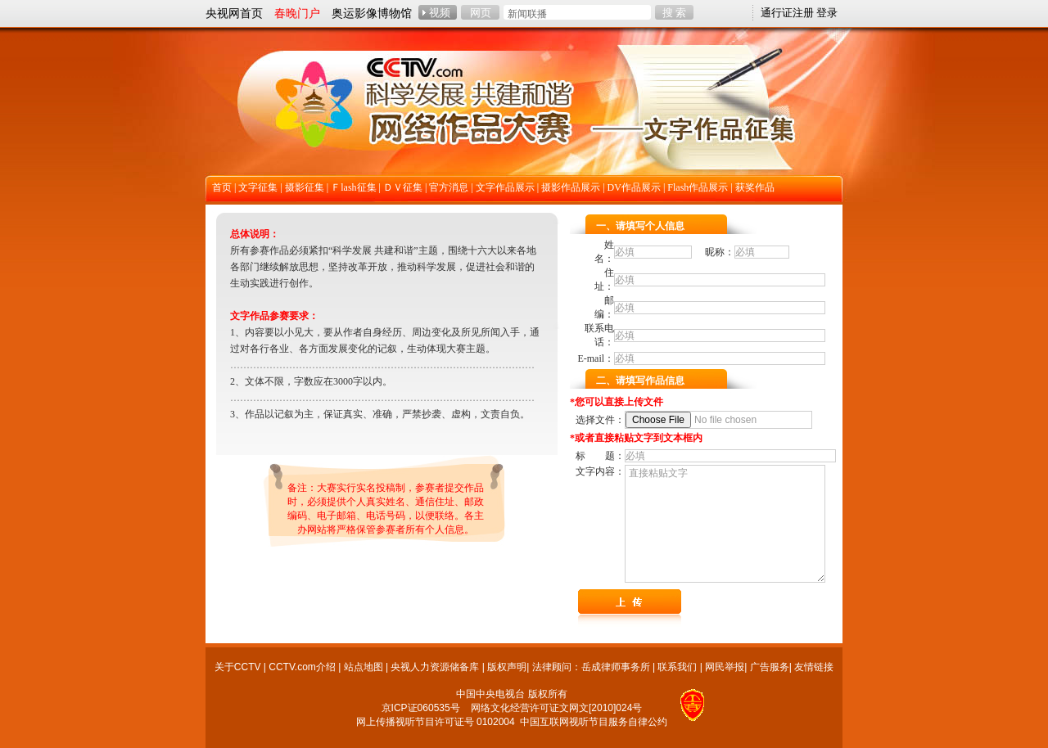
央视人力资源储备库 (435, 667)
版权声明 (506, 667)
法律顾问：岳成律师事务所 (591, 667)
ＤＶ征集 (402, 187)
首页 (222, 187)
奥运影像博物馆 (372, 13)
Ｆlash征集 (353, 187)
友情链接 (813, 667)
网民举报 (724, 667)
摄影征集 (304, 187)
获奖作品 (755, 187)
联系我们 (677, 667)
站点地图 (363, 667)
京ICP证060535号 (421, 708)
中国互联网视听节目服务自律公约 (593, 722)
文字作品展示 (505, 187)
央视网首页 (234, 13)
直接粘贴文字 (725, 524)
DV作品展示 (634, 187)
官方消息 (448, 187)
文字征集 (258, 187)
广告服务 (769, 667)
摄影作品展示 (570, 187)
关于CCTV (238, 667)
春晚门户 (297, 13)
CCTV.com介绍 (302, 667)
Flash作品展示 (697, 187)
